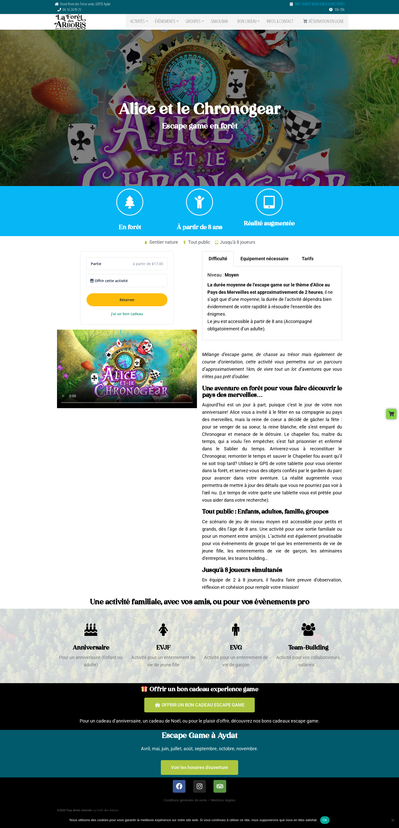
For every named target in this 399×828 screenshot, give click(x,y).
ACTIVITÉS (142, 22)
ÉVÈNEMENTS (169, 22)
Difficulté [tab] (218, 258)
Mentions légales (223, 800)
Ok (325, 820)
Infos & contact (282, 22)
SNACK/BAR (223, 22)
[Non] (392, 820)
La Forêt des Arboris (106, 810)
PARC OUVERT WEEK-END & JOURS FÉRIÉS (320, 4)
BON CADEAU (249, 22)
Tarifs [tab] (308, 258)
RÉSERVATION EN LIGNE (324, 22)
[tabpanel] (272, 303)
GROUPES (197, 22)
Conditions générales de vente (185, 800)
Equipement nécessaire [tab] (264, 258)
